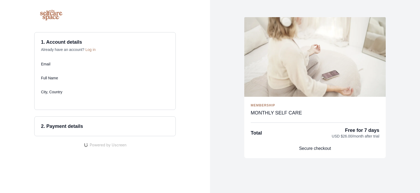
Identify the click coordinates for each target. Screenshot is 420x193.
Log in (90, 49)
